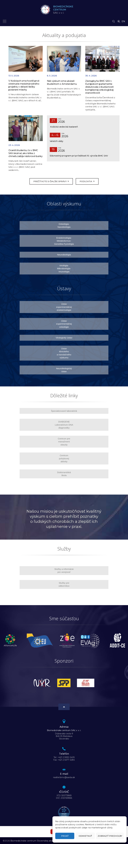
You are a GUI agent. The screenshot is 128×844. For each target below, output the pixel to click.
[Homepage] (45, 9)
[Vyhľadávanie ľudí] (119, 21)
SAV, (64, 9)
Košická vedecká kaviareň (64, 126)
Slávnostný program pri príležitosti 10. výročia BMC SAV (79, 155)
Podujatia (88, 181)
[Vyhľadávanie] (113, 20)
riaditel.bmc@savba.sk (64, 777)
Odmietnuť (85, 836)
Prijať (65, 836)
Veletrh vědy (56, 141)
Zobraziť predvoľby (110, 836)
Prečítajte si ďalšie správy (50, 181)
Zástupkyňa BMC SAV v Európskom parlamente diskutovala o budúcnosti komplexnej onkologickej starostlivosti (99, 87)
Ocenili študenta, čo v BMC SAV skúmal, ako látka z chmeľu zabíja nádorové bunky (25, 153)
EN (123, 21)
